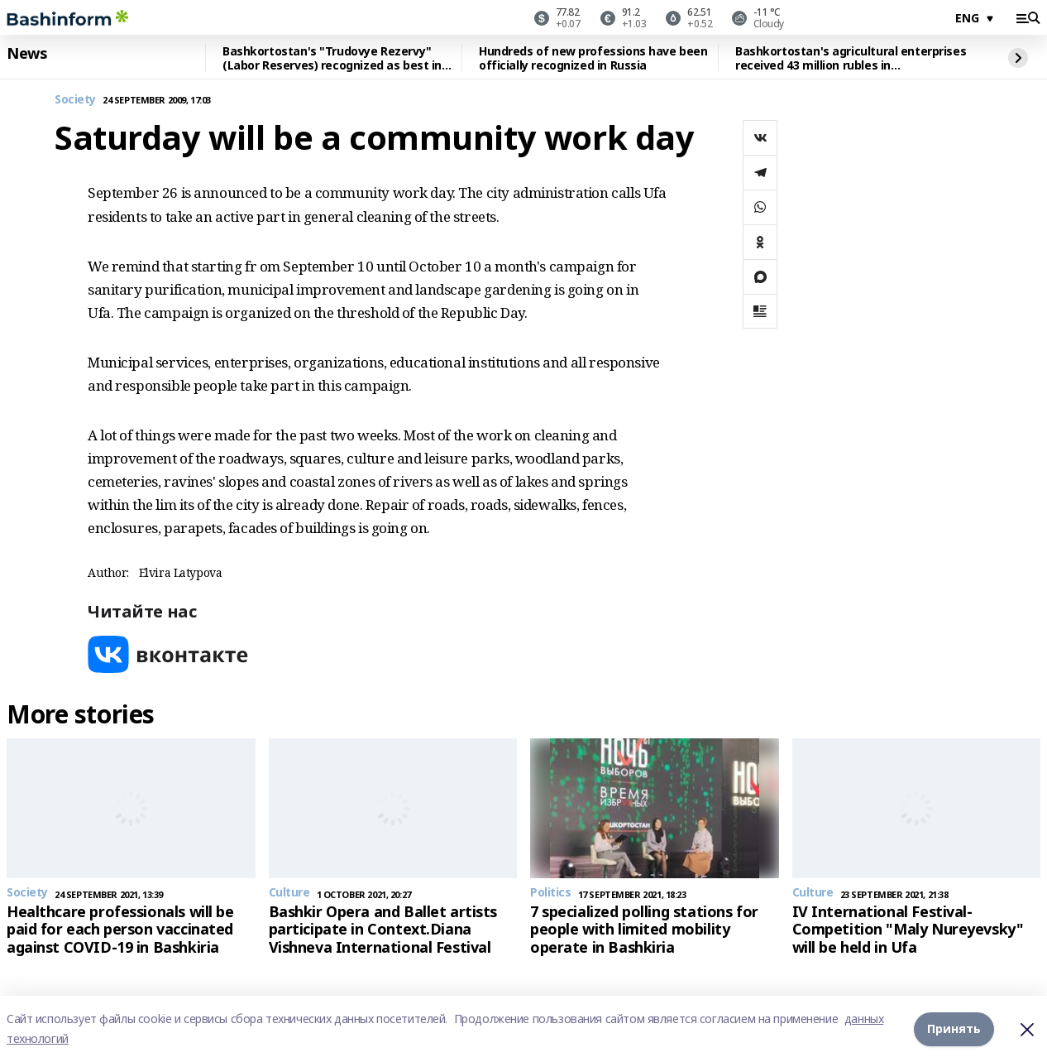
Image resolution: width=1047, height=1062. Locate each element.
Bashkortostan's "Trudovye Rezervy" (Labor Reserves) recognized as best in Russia (332, 58)
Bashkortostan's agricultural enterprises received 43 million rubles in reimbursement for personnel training (850, 58)
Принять (954, 1028)
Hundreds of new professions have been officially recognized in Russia (593, 58)
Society (75, 100)
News (26, 54)
